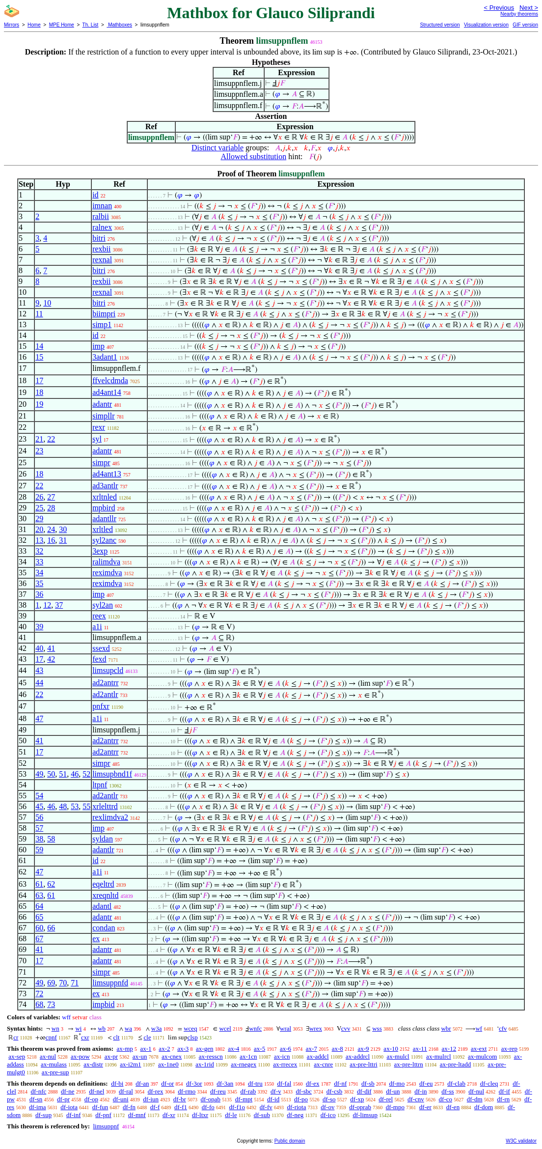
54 (39, 795)
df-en (453, 1107)
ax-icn (282, 1056)
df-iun (151, 1099)
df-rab (248, 1091)
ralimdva (106, 562)
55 (86, 806)
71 (75, 983)
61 (39, 884)
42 (51, 659)
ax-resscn (211, 1056)
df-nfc (39, 1091)
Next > (528, 7)
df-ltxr (200, 1115)
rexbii (101, 249)
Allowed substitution (253, 156)
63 (39, 895)
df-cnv (415, 1099)
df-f (155, 1107)
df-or (167, 1083)
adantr (102, 404)
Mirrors (11, 25)
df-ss (447, 1091)
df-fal (284, 1083)
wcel (225, 1028)
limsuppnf (106, 1126)
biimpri (103, 313)
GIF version (525, 25)
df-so (329, 1099)
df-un (393, 1091)
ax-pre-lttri (363, 1064)
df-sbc (304, 1091)
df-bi (117, 1083)
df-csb (334, 1091)
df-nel (96, 1091)
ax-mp (125, 1048)
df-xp (357, 1099)
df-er (425, 1107)
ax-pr (111, 1056)
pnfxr (100, 706)
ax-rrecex (285, 1064)
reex (99, 616)
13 (39, 540)
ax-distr (93, 1064)
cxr (85, 1037)
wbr (446, 1028)
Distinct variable (217, 147)
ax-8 (337, 1048)
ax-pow (80, 1056)
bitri (99, 238)
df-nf (340, 1083)
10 (47, 303)
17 (39, 380)
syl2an (102, 605)
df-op (91, 1099)
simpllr (103, 416)
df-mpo (395, 1107)
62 (51, 884)
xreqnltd (105, 895)
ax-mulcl (398, 1056)
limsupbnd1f (112, 774)
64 (39, 906)
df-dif (364, 1091)
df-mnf (137, 1115)
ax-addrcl (358, 1056)
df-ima (37, 1107)
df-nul (476, 1091)
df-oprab (360, 1107)
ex (96, 938)
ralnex (102, 227)
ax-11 (420, 1048)
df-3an (225, 1083)
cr (15, 1037)
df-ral (126, 1091)
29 (39, 518)
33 (39, 562)
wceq (190, 1028)
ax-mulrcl (438, 1056)
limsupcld (107, 670)
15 (39, 357)
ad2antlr (105, 694)
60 (39, 928)
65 (39, 917)
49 (39, 774)
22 (51, 439)
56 (39, 817)
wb (102, 1028)
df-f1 (180, 1107)
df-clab (456, 1083)
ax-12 (449, 1048)
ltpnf (99, 785)
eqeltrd (103, 884)
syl (97, 439)
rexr (98, 427)
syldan (102, 839)
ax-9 (363, 1048)
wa (128, 1028)
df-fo (208, 1107)
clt (116, 1037)
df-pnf (103, 1115)
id (95, 195)
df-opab (210, 1099)
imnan (102, 205)
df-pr (63, 1099)
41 (51, 648)
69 (51, 983)
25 (39, 508)
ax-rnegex (243, 1064)
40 (39, 648)
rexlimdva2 (110, 817)
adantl (101, 906)
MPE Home (61, 25)
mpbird (103, 508)
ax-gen (204, 1048)
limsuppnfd (110, 983)
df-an (142, 1083)
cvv (346, 1028)
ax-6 (285, 1048)
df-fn (129, 1107)
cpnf (51, 1037)
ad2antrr (105, 682)
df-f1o (237, 1107)
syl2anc (104, 540)
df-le (231, 1115)
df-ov (327, 1107)
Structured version (440, 25)
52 (86, 774)
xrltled (102, 529)
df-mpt (243, 1099)
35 (39, 583)
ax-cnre (323, 1064)
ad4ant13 (106, 474)
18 (39, 392)
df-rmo (186, 1091)
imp (98, 346)
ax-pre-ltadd (455, 1064)
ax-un (140, 1056)
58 (51, 839)
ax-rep (509, 1048)
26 (39, 497)
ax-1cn (248, 1056)
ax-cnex (172, 1056)
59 (39, 849)
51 (63, 774)
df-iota (69, 1107)
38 (39, 839)
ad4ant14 (106, 392)
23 (39, 451)
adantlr (103, 849)
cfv (503, 1028)
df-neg (295, 1115)
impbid (103, 1004)
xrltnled (104, 497)
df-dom (483, 1107)
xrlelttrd (105, 806)
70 (63, 983)
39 (39, 626)
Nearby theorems (519, 14)
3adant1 (104, 357)
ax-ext (479, 1048)
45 (39, 806)
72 (39, 993)
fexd (99, 659)
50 (51, 774)
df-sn (36, 1099)
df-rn (503, 1099)
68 (39, 1004)
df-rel (386, 1099)
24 (51, 529)
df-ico (328, 1115)
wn (55, 1028)
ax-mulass (54, 1064)
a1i (97, 626)
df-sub (262, 1115)
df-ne (67, 1091)
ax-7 (311, 1048)
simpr (101, 462)
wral (285, 1028)
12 (47, 605)
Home (34, 25)
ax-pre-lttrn (408, 1064)
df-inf (73, 1115)
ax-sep (16, 1056)
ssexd (101, 648)
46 (75, 774)
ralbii (100, 216)
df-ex (312, 1083)
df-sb (368, 1083)
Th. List (90, 25)
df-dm (475, 1099)
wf (478, 1028)
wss (377, 1028)
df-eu (426, 1083)
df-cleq (489, 1083)
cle (147, 1037)
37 (59, 605)
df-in (420, 1091)
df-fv (266, 1107)
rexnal (102, 259)
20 (39, 529)
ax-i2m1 (130, 1064)
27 (51, 497)
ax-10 (390, 1048)
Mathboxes (119, 25)
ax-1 (146, 1048)
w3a (156, 1028)
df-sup (43, 1115)
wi (78, 1028)
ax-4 (233, 1048)
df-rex (155, 1091)
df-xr (169, 1115)
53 (75, 806)
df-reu (218, 1091)
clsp (193, 1037)
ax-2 (164, 1048)
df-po (301, 1099)
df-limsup (365, 1115)
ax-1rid (204, 1064)
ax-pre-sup (55, 1072)
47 (39, 718)
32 (39, 551)
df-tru (255, 1083)
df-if (504, 1091)
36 (39, 594)
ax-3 (183, 1048)
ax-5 (259, 1048)
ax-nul (48, 1056)
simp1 (101, 324)
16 (51, 540)
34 (39, 572)
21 (39, 439)
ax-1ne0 (168, 1064)
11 (39, 313)
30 (63, 529)
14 (39, 346)
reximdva (107, 572)
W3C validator (521, 1141)
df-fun (100, 1107)
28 (51, 508)
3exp (100, 551)
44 (39, 682)
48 (63, 806)
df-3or (194, 1083)
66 (51, 928)
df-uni (121, 1099)
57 (39, 828)
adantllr (104, 518)
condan (103, 928)
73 (51, 1004)
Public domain (289, 1141)
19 (39, 404)
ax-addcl (318, 1056)
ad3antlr (105, 485)
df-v (276, 1091)
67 (39, 938)
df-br (179, 1099)
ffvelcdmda (110, 380)
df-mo (397, 1083)
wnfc (255, 1028)
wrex (315, 1028)
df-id (273, 1099)
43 (39, 670)
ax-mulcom (482, 1056)
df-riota (296, 1107)
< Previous (499, 7)
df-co (445, 1099)
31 (63, 540)
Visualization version (486, 25)
